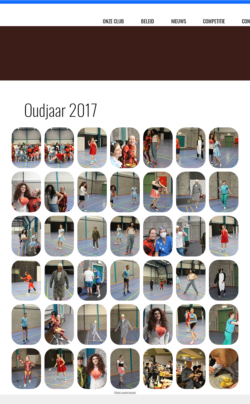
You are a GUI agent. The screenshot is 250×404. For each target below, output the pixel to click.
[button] (26, 147)
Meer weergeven (125, 392)
